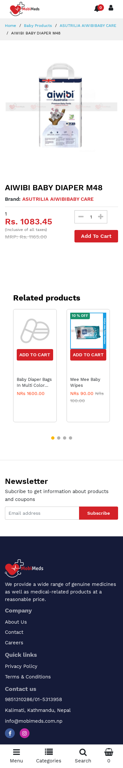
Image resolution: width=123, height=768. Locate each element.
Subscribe (98, 513)
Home (10, 25)
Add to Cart (34, 354)
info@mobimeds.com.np (33, 721)
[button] (52, 438)
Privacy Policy (21, 666)
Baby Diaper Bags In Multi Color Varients (34, 382)
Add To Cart (96, 236)
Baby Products (37, 25)
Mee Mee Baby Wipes (85, 382)
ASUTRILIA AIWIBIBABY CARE (87, 25)
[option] (61, 106)
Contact (14, 632)
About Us (16, 622)
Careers (14, 643)
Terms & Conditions (28, 677)
